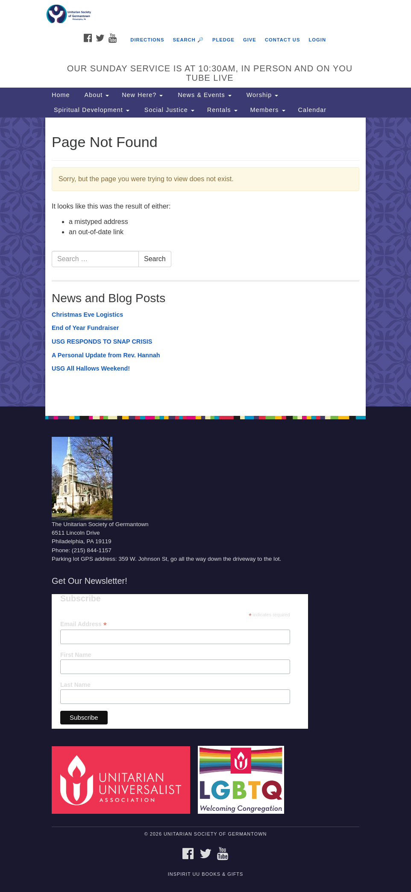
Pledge (223, 39)
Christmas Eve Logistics (87, 314)
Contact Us (282, 39)
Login (317, 39)
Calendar (312, 109)
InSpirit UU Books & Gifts (205, 874)
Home (61, 94)
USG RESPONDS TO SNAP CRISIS (102, 341)
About (95, 94)
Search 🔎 (188, 39)
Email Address (83, 624)
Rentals (222, 109)
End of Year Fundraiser (85, 327)
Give (249, 39)
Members (267, 109)
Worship (261, 94)
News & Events (204, 94)
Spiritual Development (90, 109)
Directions (147, 39)
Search (155, 258)
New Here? (142, 94)
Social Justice (168, 109)
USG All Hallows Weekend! (91, 368)
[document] (205, 262)
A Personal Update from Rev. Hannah (106, 355)
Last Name (75, 684)
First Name (75, 654)
